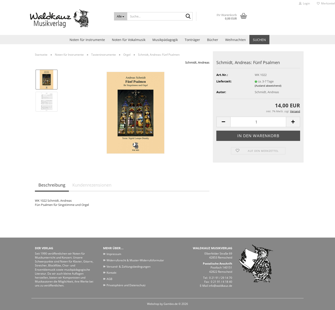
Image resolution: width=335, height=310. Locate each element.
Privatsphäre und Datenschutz (126, 285)
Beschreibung (51, 185)
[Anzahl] (258, 122)
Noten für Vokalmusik (128, 39)
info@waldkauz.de (220, 286)
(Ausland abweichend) (268, 85)
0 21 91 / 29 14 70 (220, 278)
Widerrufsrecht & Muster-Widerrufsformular (135, 260)
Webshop (153, 304)
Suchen (259, 39)
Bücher (212, 39)
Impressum (114, 254)
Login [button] (304, 3)
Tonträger (192, 39)
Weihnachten (235, 39)
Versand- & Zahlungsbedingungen (129, 267)
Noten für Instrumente (87, 39)
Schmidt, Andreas (197, 62)
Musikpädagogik (165, 39)
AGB (109, 279)
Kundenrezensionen (91, 185)
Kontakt (111, 273)
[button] (223, 122)
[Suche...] (120, 16)
